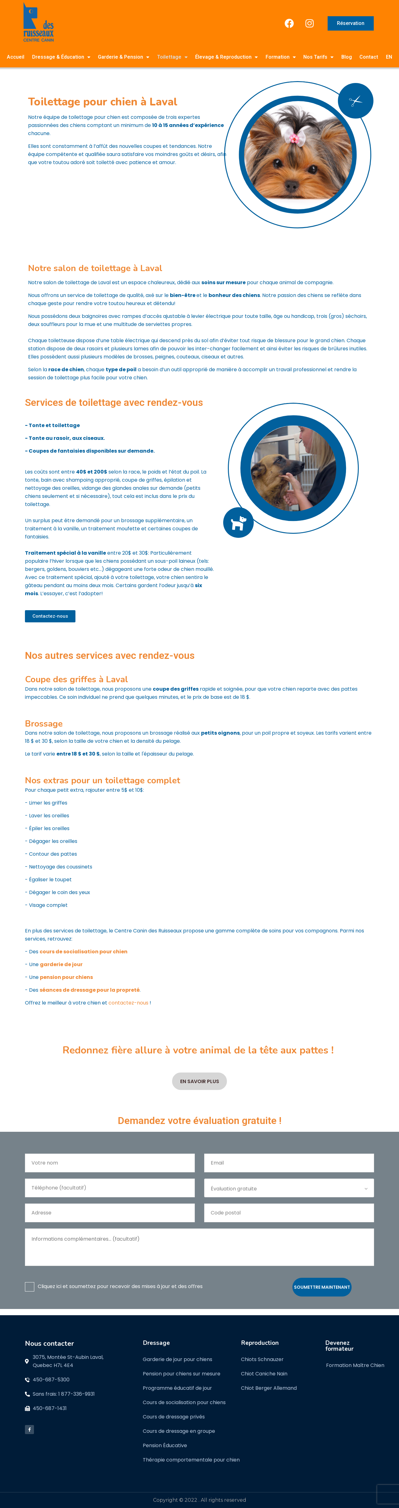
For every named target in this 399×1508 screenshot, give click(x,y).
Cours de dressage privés (174, 1416)
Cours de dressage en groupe (179, 1431)
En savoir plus (199, 1081)
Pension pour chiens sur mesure (181, 1373)
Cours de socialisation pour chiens (184, 1402)
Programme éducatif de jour (177, 1388)
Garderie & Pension (123, 57)
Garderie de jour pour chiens (177, 1359)
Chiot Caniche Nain (264, 1373)
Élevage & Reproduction (226, 57)
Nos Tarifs (318, 57)
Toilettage (172, 57)
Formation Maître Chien (355, 1365)
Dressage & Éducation (61, 57)
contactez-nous (128, 1002)
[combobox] (289, 1188)
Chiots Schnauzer (262, 1359)
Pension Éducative (165, 1445)
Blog (346, 57)
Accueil (15, 57)
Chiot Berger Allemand (269, 1388)
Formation (281, 57)
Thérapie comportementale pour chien (191, 1459)
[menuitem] (389, 57)
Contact (368, 57)
